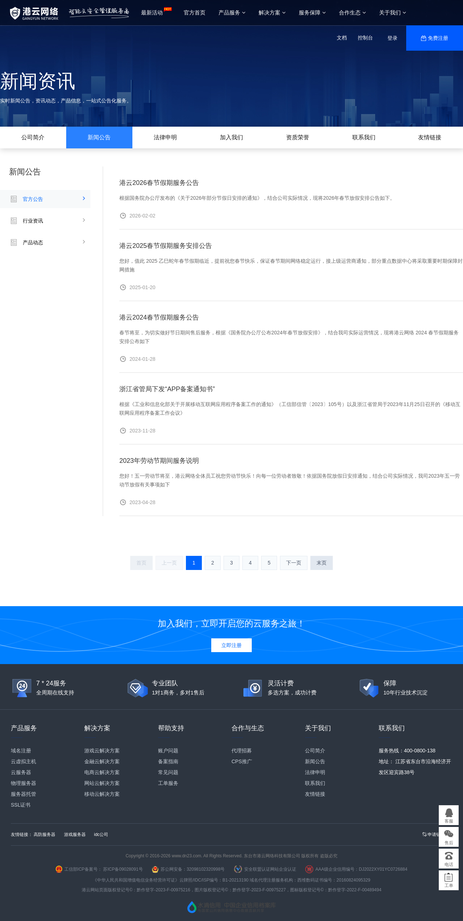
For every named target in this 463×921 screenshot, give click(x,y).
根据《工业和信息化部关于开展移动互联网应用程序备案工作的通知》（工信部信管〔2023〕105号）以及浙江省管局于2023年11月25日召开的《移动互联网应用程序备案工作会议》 (289, 408)
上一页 (169, 563)
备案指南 (168, 761)
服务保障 (312, 12)
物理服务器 (23, 783)
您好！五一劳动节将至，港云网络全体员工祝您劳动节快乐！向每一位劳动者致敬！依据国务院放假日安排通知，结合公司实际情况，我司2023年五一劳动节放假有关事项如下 (289, 480)
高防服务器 (44, 834)
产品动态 (33, 242)
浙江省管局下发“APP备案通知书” (167, 389)
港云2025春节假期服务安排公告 (165, 245)
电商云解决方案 (102, 772)
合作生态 (352, 12)
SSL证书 (20, 805)
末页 (322, 563)
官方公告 (33, 199)
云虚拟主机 (23, 761)
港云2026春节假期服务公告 (159, 182)
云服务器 (21, 772)
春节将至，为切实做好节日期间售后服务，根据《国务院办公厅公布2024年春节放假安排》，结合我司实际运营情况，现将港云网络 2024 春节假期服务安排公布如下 (289, 337)
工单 (449, 885)
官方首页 (194, 12)
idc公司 (101, 834)
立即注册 (231, 645)
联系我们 (363, 137)
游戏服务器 (75, 834)
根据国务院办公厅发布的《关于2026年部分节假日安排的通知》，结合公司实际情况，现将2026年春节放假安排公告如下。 (257, 198)
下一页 (293, 563)
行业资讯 (33, 221)
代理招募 (242, 750)
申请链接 (433, 834)
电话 (449, 864)
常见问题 (168, 772)
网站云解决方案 (102, 783)
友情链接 (429, 137)
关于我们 (392, 12)
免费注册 (438, 38)
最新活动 (152, 12)
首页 (141, 563)
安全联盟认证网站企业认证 (270, 869)
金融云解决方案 (102, 761)
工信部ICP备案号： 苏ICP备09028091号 (103, 869)
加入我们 (231, 137)
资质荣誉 (297, 137)
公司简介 (32, 137)
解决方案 (272, 12)
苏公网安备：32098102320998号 (193, 869)
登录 (392, 38)
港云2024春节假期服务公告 (159, 317)
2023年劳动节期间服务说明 (159, 460)
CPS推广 (242, 761)
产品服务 (232, 12)
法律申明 (165, 137)
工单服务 (168, 783)
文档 (342, 38)
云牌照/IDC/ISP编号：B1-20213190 (214, 880)
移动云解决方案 (102, 794)
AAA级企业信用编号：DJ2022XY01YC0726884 (361, 869)
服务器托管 (23, 794)
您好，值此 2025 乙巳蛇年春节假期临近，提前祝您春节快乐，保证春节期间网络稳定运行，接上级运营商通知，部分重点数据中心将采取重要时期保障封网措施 (291, 265)
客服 (449, 821)
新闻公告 (99, 137)
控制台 (365, 38)
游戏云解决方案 (102, 750)
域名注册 (21, 750)
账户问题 (168, 750)
